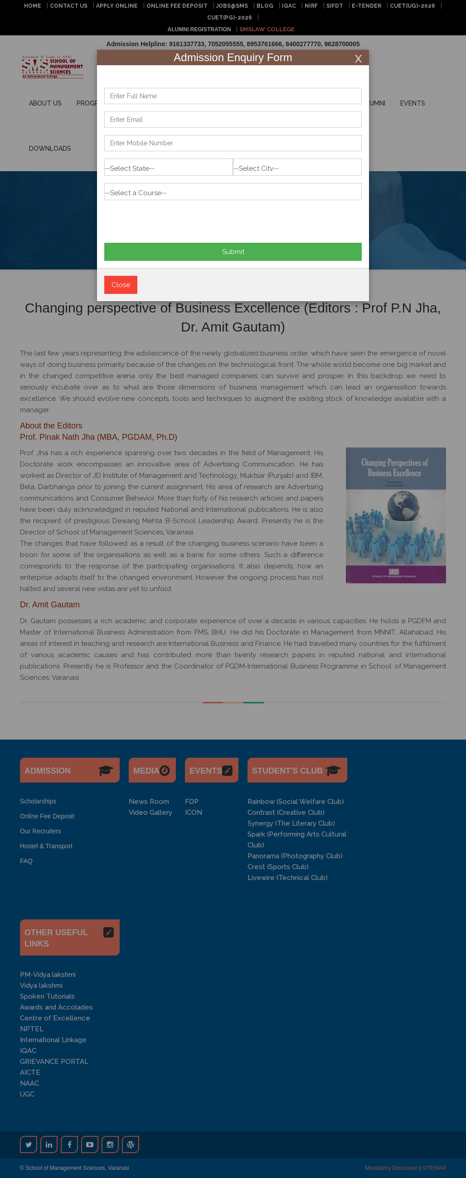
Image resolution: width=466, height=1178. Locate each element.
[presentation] (173, 218)
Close (121, 285)
